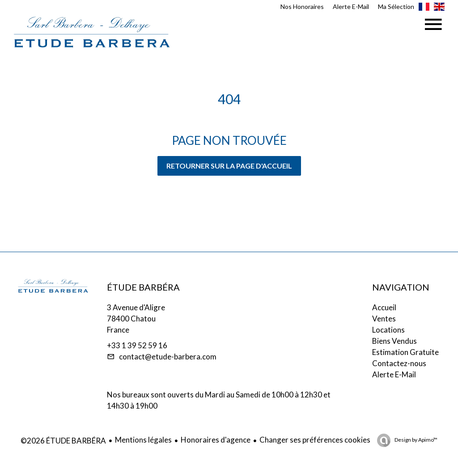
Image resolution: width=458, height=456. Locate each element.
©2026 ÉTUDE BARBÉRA (63, 440)
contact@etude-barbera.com (167, 356)
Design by (415, 439)
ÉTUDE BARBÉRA (143, 287)
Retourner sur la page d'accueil (229, 165)
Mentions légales (143, 439)
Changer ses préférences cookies (314, 439)
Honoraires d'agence (215, 439)
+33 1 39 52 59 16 (137, 345)
